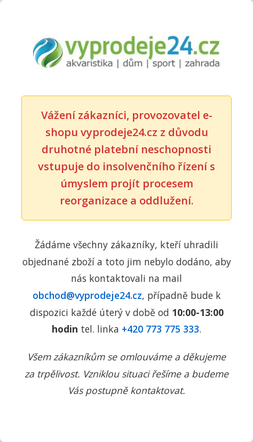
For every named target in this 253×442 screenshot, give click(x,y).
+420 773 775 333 (160, 328)
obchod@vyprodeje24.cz (87, 295)
